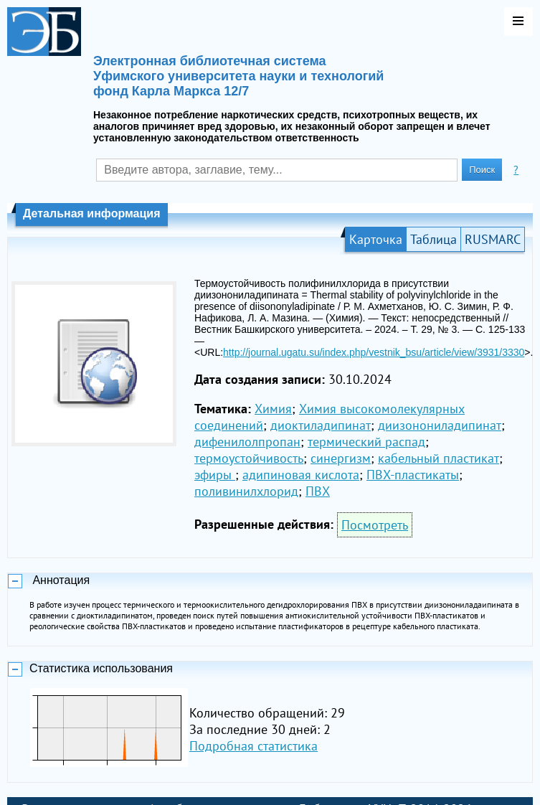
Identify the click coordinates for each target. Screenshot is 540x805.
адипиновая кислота (300, 474)
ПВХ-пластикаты (412, 474)
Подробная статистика (253, 746)
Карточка (375, 239)
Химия (273, 408)
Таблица (433, 239)
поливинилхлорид (246, 491)
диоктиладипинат (320, 425)
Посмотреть (374, 525)
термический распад (366, 441)
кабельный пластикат (438, 458)
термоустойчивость (248, 458)
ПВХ (317, 491)
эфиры (214, 474)
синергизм (341, 458)
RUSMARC (493, 239)
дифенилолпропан (247, 441)
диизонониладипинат (439, 425)
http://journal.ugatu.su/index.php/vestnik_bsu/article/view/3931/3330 (373, 352)
